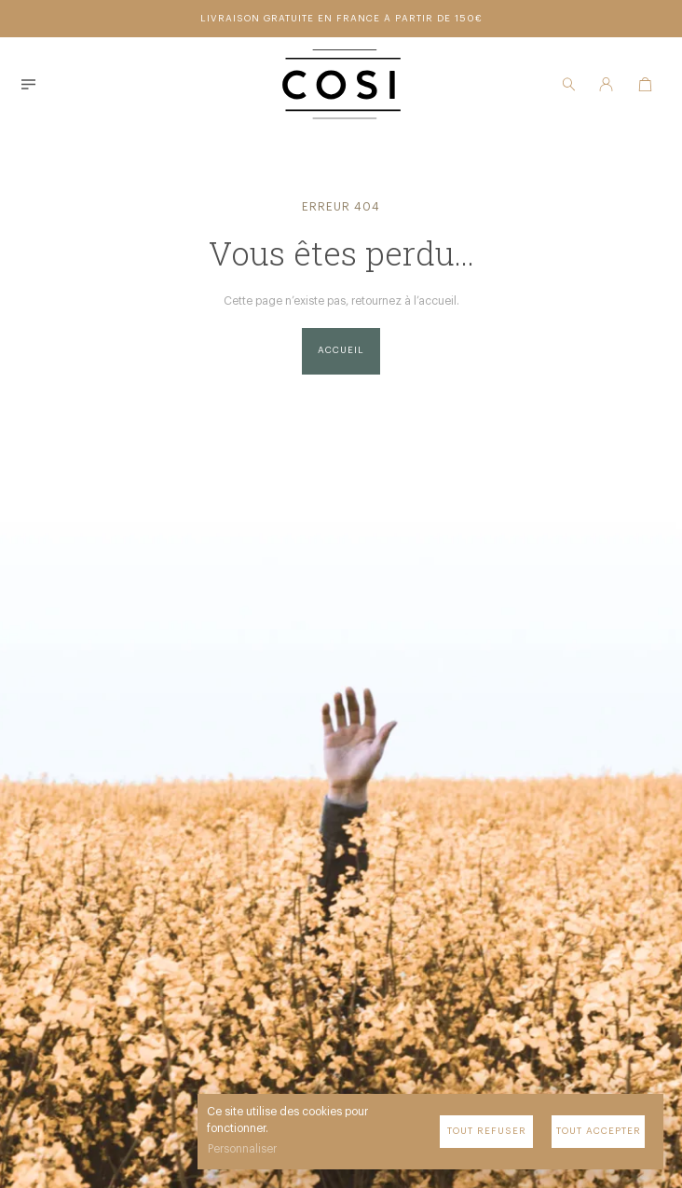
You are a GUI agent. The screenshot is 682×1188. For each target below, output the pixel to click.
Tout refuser (486, 1131)
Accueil (341, 350)
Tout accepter (598, 1131)
